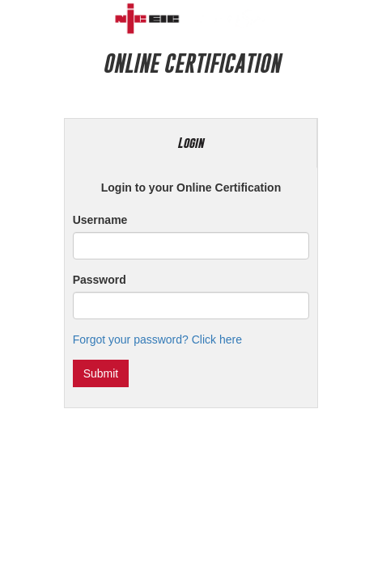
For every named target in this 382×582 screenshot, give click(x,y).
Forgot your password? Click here (157, 339)
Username (100, 219)
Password (99, 279)
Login (190, 142)
